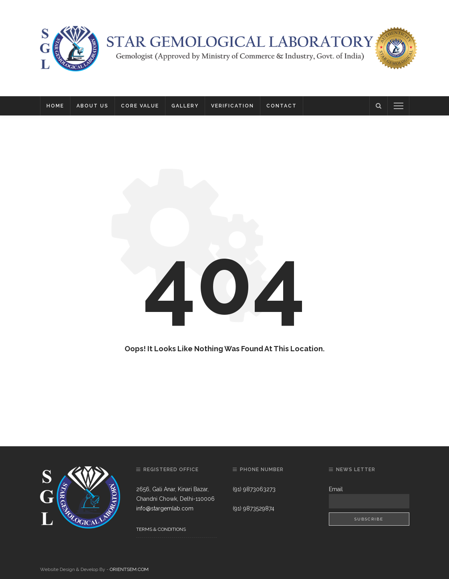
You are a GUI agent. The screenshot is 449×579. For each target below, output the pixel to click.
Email (336, 489)
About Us (93, 106)
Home (55, 106)
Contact (281, 106)
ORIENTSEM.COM (129, 569)
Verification (232, 106)
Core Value (140, 106)
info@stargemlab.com (164, 508)
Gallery (185, 106)
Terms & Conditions (161, 529)
